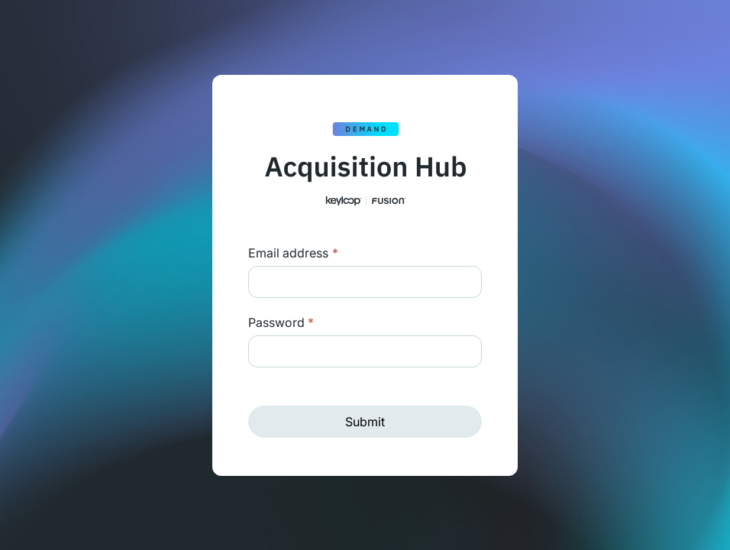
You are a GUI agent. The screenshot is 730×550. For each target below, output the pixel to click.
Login (333, 252)
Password (281, 322)
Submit (365, 421)
